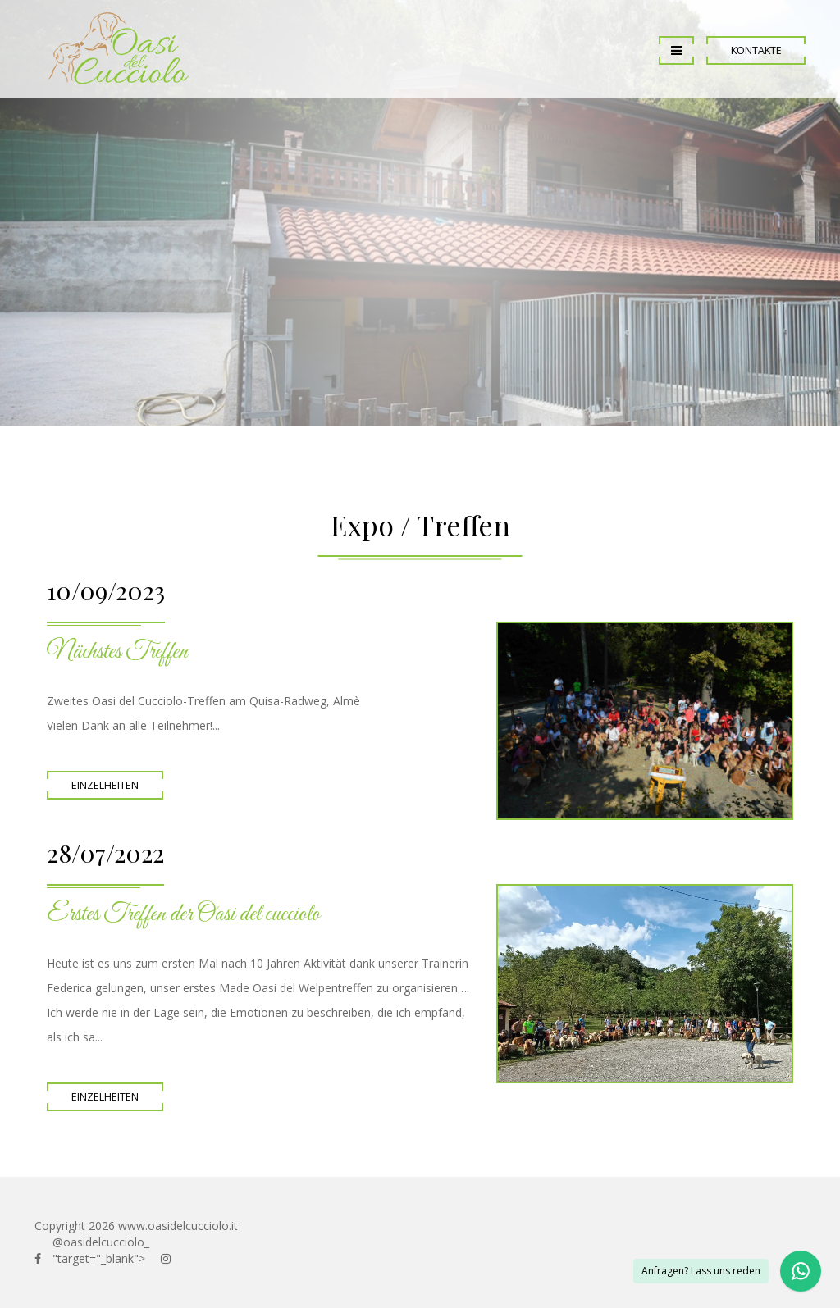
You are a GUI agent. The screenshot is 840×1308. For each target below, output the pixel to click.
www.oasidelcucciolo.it (178, 1225)
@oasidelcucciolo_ (100, 1242)
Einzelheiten (105, 785)
